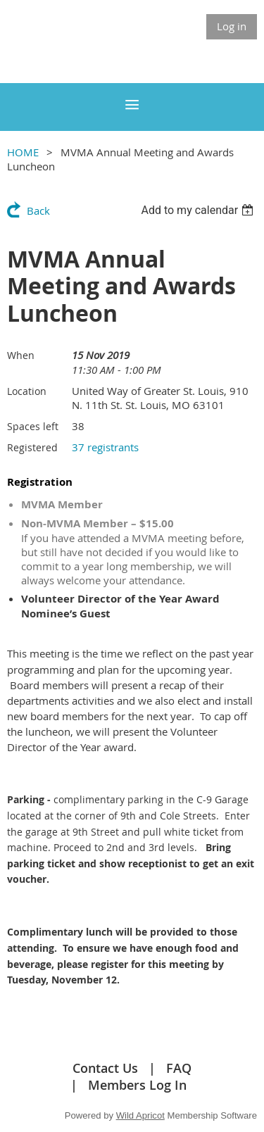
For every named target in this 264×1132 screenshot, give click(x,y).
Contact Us (105, 1067)
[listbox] (199, 210)
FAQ (178, 1067)
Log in (231, 26)
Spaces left (32, 426)
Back (38, 210)
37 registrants (105, 447)
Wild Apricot (140, 1115)
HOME (23, 152)
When (20, 355)
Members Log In (137, 1084)
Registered (32, 447)
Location (26, 391)
